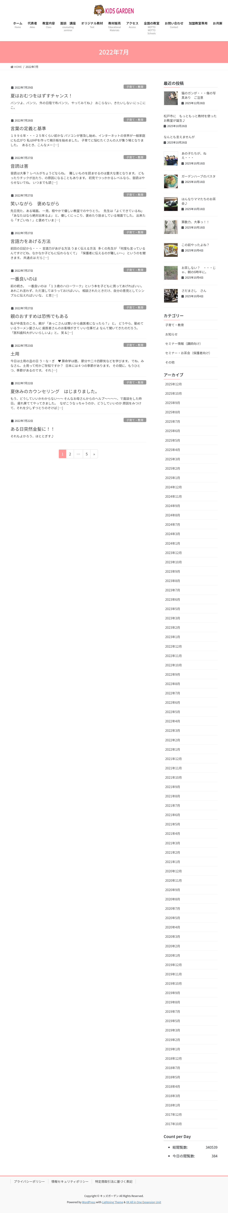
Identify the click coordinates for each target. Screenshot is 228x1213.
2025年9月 (172, 402)
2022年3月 (172, 730)
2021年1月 (172, 861)
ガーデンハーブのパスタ (198, 176)
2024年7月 (172, 524)
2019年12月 (173, 964)
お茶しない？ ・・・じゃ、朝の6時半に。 (198, 269)
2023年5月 (172, 608)
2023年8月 (172, 580)
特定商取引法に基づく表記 (113, 1181)
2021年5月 (172, 824)
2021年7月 (172, 805)
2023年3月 (172, 618)
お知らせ (171, 334)
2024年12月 (173, 487)
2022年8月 (172, 683)
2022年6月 (172, 702)
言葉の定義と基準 (28, 128)
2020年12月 (173, 871)
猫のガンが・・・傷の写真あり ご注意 (198, 95)
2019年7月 (172, 1011)
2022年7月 (172, 693)
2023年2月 (172, 627)
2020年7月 (172, 908)
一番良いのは (23, 278)
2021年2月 (172, 852)
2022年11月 (173, 655)
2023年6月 (172, 599)
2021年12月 (173, 758)
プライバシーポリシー (29, 1181)
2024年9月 (172, 505)
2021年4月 (172, 833)
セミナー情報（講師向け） (184, 343)
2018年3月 (172, 1096)
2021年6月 (172, 815)
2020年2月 (172, 946)
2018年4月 (172, 1086)
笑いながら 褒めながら (34, 203)
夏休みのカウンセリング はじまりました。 (55, 391)
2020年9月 (172, 890)
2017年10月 (173, 1124)
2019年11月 (173, 974)
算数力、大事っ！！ (195, 222)
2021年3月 (172, 843)
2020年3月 (172, 936)
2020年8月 (172, 899)
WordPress (89, 1202)
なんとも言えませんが (179, 137)
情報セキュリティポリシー (70, 1181)
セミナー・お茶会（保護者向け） (188, 353)
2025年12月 (173, 384)
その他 (170, 362)
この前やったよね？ (195, 245)
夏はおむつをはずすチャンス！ (41, 95)
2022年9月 (172, 674)
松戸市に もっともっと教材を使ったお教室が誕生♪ (190, 118)
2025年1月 (172, 477)
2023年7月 (172, 590)
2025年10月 (173, 393)
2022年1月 (172, 749)
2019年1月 (172, 1049)
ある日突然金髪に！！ (32, 429)
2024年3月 (172, 534)
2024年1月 (172, 543)
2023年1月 (172, 637)
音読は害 (19, 166)
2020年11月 (173, 880)
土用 (14, 353)
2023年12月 (173, 552)
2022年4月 (172, 721)
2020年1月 (172, 955)
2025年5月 (172, 440)
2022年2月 (172, 740)
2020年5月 (172, 918)
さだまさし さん (193, 290)
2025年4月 (172, 449)
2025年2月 (172, 468)
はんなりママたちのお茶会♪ (198, 201)
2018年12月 (173, 1058)
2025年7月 (172, 421)
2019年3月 (172, 1030)
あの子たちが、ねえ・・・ (193, 155)
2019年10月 (173, 983)
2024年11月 (173, 496)
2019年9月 (172, 993)
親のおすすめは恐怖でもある (39, 316)
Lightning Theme (112, 1202)
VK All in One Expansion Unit (143, 1202)
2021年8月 (172, 796)
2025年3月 (172, 459)
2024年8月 (172, 515)
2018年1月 (172, 1105)
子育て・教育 (134, 87)
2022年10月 (173, 665)
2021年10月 (173, 777)
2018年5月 (172, 1077)
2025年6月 (172, 431)
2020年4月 (172, 927)
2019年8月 (172, 1002)
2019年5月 (172, 1021)
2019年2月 (172, 1039)
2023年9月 (172, 571)
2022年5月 (172, 712)
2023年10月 (173, 562)
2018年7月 (172, 1067)
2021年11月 (173, 768)
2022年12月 (173, 646)
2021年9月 (172, 786)
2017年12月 (173, 1114)
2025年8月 (172, 412)
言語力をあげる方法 (30, 241)
